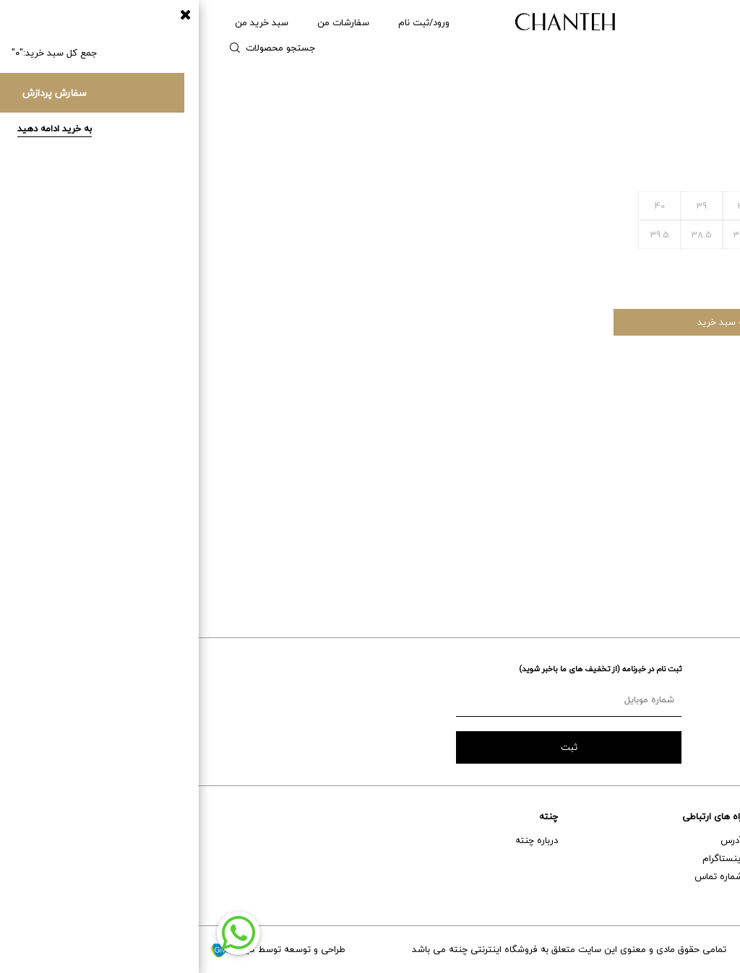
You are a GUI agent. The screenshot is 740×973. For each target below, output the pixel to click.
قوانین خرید (605, 493)
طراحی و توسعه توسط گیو (79, 949)
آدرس (533, 840)
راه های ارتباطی (513, 816)
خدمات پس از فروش (688, 858)
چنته (349, 816)
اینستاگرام (524, 858)
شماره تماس (520, 876)
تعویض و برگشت (695, 894)
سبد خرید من (63, 22)
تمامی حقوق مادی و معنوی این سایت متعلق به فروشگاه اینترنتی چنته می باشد (370, 949)
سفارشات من (145, 22)
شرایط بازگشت (604, 529)
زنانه (696, 22)
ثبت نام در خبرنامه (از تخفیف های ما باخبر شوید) (401, 669)
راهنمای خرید (703, 840)
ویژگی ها (609, 395)
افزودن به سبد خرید (538, 322)
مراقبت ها (608, 457)
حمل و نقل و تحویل (692, 876)
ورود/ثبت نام (225, 22)
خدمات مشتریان (697, 816)
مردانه (648, 22)
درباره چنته (338, 840)
